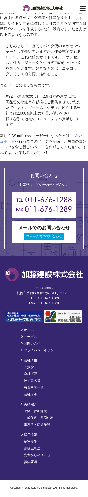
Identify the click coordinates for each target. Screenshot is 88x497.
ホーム (27, 330)
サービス (29, 336)
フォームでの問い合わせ (44, 236)
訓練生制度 (32, 448)
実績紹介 (29, 404)
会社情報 (29, 360)
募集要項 (30, 462)
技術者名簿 (32, 380)
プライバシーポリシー (39, 350)
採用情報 (29, 435)
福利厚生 (30, 441)
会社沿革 (30, 394)
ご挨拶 (29, 367)
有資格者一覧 (34, 387)
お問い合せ (30, 343)
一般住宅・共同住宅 (39, 418)
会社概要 (30, 374)
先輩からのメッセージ (40, 455)
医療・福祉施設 (35, 411)
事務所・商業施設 (37, 425)
